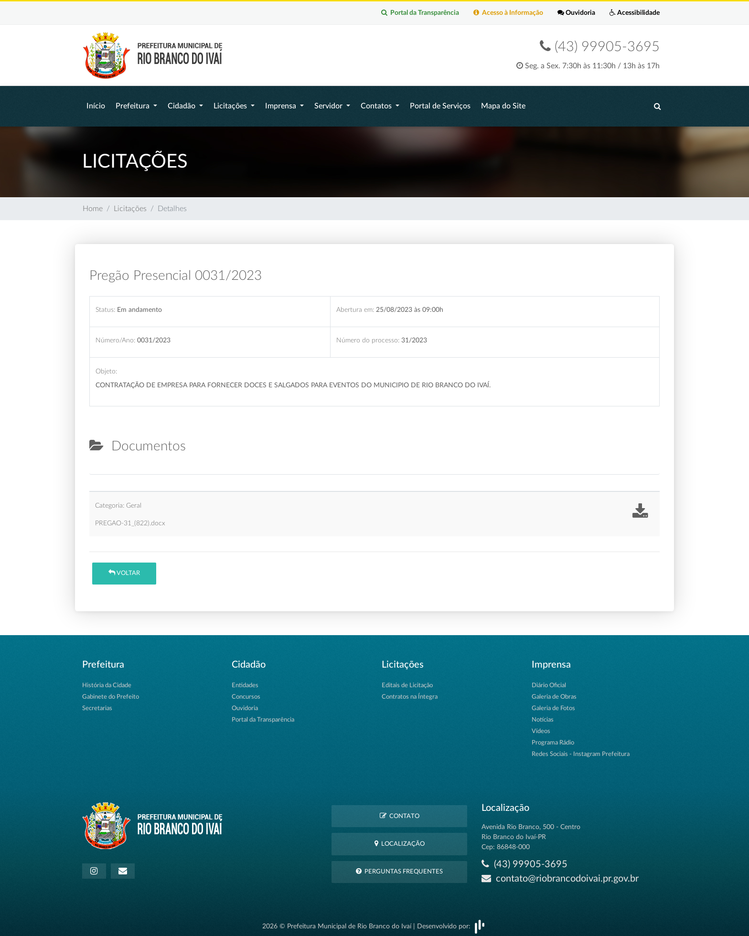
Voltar (124, 568)
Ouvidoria (576, 12)
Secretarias (97, 704)
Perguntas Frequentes (399, 866)
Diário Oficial (549, 681)
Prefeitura (133, 103)
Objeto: (106, 366)
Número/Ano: (115, 335)
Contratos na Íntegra (410, 692)
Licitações (231, 103)
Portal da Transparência (420, 12)
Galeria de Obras (554, 692)
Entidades (245, 681)
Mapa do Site (503, 103)
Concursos (246, 692)
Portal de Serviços (440, 103)
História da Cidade (106, 681)
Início (95, 103)
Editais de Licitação (407, 681)
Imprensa (281, 103)
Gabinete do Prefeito (110, 692)
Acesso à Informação (508, 12)
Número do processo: (367, 335)
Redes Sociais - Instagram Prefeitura (581, 749)
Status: (105, 304)
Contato (399, 811)
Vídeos (541, 726)
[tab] (97, 465)
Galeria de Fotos (553, 704)
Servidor (329, 103)
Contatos (377, 103)
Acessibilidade (635, 12)
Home (93, 204)
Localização (399, 838)
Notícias (543, 715)
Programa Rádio (553, 738)
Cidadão (182, 103)
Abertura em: (355, 304)
